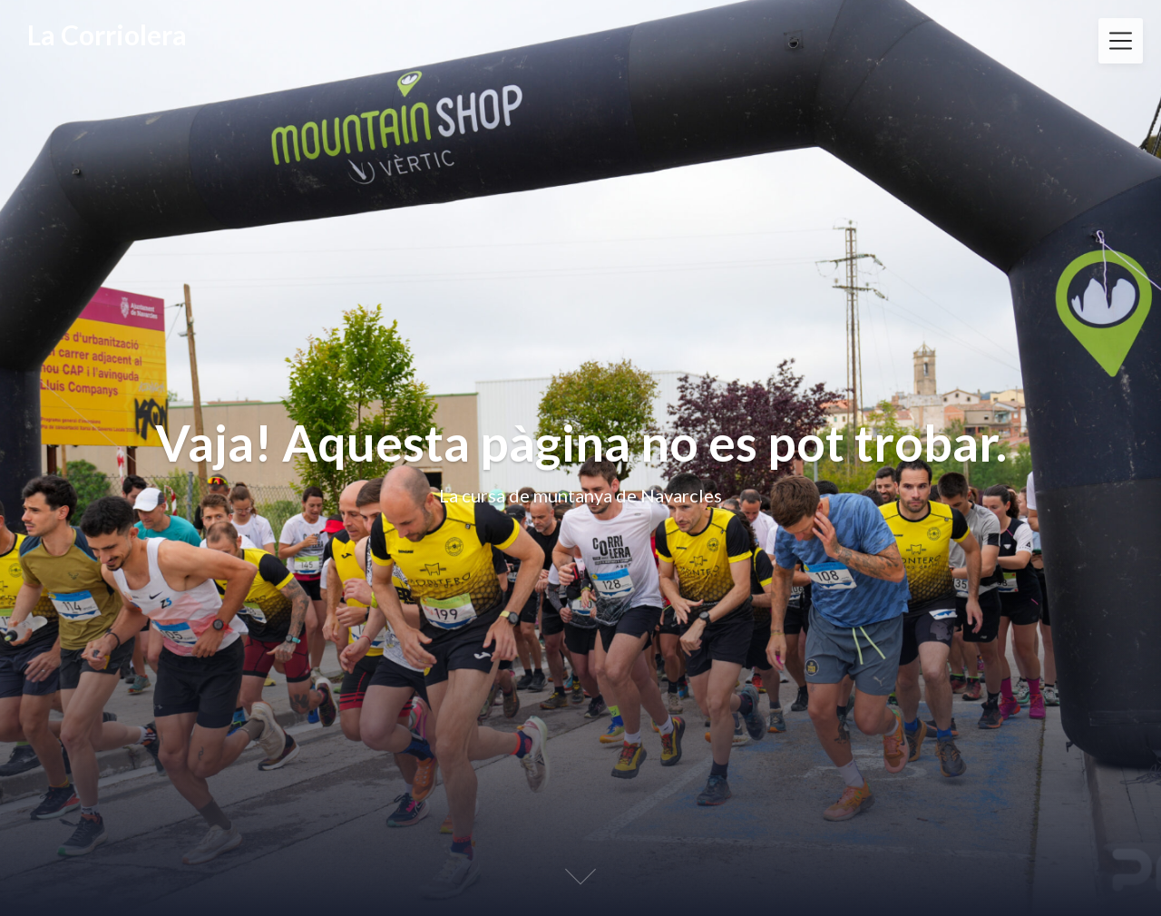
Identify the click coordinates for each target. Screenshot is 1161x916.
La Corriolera (107, 34)
